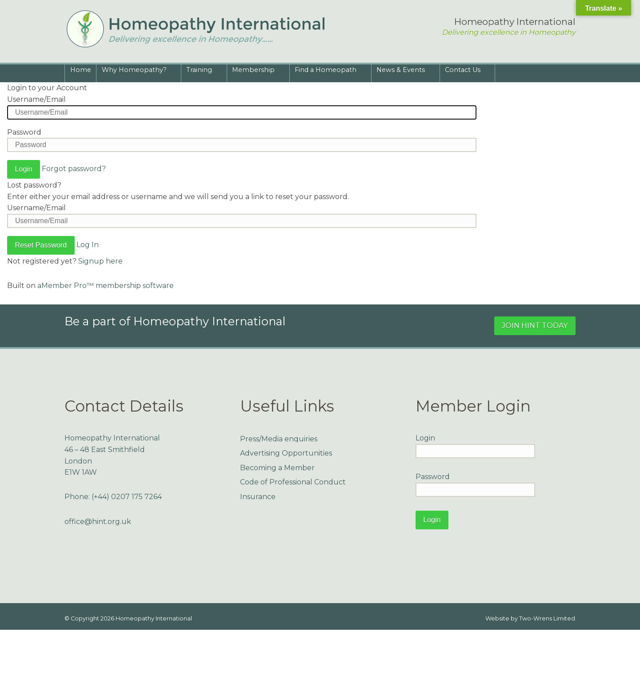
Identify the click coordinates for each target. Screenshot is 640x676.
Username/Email (36, 99)
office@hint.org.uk (97, 521)
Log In (87, 244)
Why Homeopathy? (135, 72)
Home (80, 70)
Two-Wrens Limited (547, 618)
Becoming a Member (277, 468)
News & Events (402, 72)
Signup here (100, 261)
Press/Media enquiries (278, 439)
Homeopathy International (154, 618)
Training (200, 72)
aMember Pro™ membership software (105, 285)
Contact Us (464, 72)
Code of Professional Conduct (293, 482)
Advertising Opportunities (286, 453)
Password (24, 132)
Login (425, 438)
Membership (255, 72)
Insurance (258, 496)
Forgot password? (74, 168)
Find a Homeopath (327, 72)
